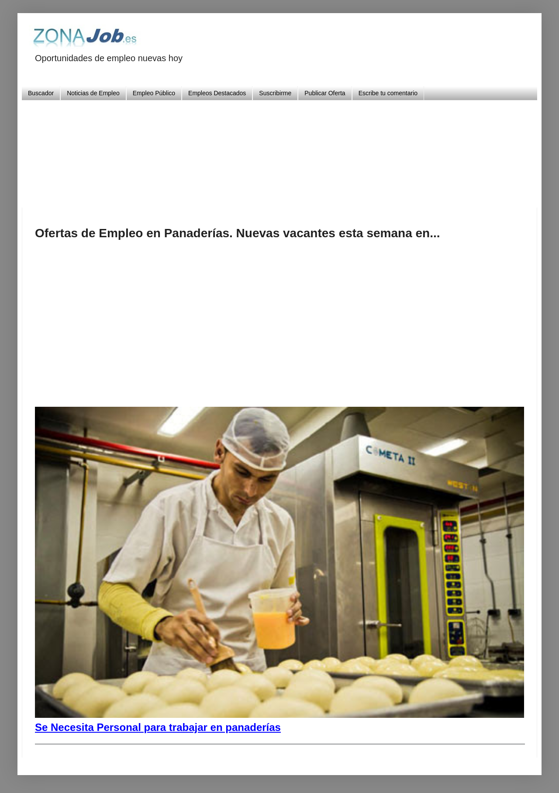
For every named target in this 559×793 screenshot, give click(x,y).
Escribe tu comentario (388, 93)
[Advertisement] (279, 150)
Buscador (41, 93)
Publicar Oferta (324, 93)
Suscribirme (275, 93)
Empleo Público (154, 93)
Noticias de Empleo (93, 93)
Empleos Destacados (217, 93)
